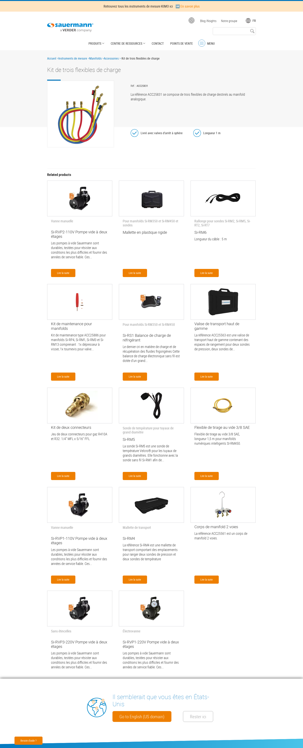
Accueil (51, 58)
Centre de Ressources (126, 43)
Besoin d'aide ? (28, 740)
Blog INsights (208, 21)
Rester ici (198, 716)
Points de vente (181, 43)
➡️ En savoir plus (187, 6)
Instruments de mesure (72, 58)
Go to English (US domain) (141, 716)
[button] (80, 114)
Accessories (111, 58)
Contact (158, 43)
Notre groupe (229, 21)
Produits (95, 43)
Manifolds (95, 58)
